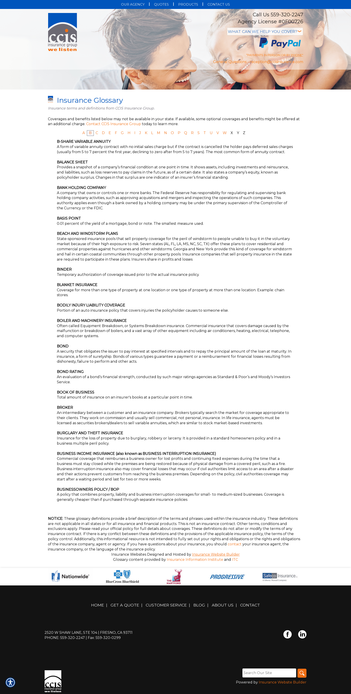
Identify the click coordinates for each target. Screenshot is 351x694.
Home (97, 605)
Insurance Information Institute (195, 559)
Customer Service (166, 605)
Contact (250, 605)
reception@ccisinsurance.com (276, 62)
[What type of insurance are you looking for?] (265, 31)
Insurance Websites (128, 554)
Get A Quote (125, 605)
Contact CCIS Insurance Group (113, 124)
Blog (199, 605)
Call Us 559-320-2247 (278, 15)
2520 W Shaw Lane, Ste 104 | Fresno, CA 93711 (89, 632)
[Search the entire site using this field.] (269, 672)
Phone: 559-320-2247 (65, 638)
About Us (222, 605)
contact (235, 544)
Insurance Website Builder (216, 554)
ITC (235, 559)
